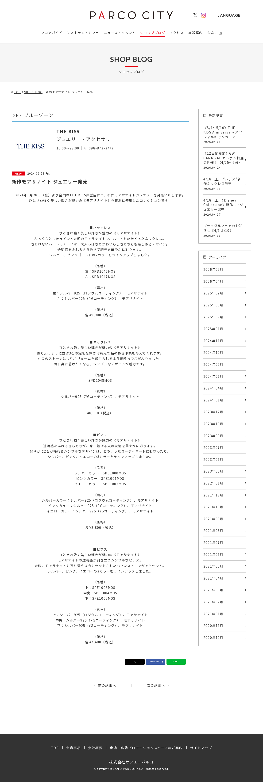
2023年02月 (213, 471)
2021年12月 (213, 495)
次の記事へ (156, 685)
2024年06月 (213, 376)
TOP (55, 747)
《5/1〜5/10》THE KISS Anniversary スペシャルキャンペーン (223, 134)
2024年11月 (213, 340)
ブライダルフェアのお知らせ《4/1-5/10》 (223, 230)
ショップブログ (152, 32)
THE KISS (68, 131)
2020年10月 (213, 637)
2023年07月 (213, 447)
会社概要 (95, 747)
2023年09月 (213, 435)
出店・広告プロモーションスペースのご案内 (146, 747)
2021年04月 (213, 578)
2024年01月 (213, 400)
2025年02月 (213, 317)
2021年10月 (213, 506)
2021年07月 (213, 542)
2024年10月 (213, 352)
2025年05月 (213, 305)
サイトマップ (201, 747)
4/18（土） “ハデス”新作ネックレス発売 (223, 184)
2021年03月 (213, 589)
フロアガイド (51, 32)
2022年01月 (213, 483)
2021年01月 (213, 613)
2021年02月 (213, 601)
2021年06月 (213, 554)
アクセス (177, 32)
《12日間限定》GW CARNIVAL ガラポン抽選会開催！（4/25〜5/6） (223, 160)
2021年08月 (213, 530)
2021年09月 (213, 518)
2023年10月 (213, 423)
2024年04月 (213, 388)
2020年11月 (213, 625)
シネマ (212, 32)
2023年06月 (213, 459)
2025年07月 (213, 293)
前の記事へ (107, 685)
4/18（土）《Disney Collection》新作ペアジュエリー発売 (223, 207)
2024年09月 (213, 364)
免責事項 (73, 747)
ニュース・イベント (120, 32)
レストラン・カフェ (83, 32)
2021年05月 (213, 566)
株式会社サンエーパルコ (131, 762)
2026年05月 (213, 269)
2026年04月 (213, 281)
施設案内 (195, 32)
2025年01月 (213, 328)
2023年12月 (213, 411)
